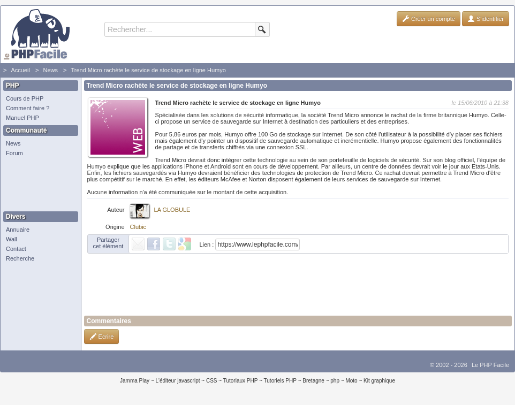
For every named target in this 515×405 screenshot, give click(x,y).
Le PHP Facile (490, 365)
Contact (16, 249)
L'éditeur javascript (177, 381)
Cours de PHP (24, 98)
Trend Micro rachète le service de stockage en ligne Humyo (148, 70)
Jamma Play (134, 381)
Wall (11, 239)
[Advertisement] (38, 185)
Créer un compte (428, 18)
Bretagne (313, 381)
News (50, 70)
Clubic (138, 227)
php (334, 381)
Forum (14, 153)
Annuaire (17, 229)
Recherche (20, 258)
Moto (351, 381)
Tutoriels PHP (280, 381)
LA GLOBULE (172, 210)
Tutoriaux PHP (240, 381)
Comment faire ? (27, 108)
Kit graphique (379, 381)
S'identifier (485, 18)
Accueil (20, 70)
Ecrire (101, 336)
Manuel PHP (22, 117)
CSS (211, 381)
